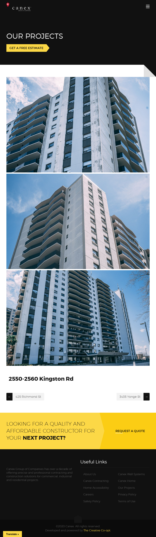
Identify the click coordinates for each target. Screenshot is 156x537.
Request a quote (130, 431)
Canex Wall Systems (131, 474)
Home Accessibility (96, 487)
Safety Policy (91, 501)
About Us (89, 474)
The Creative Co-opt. (97, 530)
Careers (88, 494)
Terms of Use (126, 501)
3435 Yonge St (130, 397)
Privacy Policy (127, 494)
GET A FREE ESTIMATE (26, 48)
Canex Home (127, 480)
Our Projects (126, 487)
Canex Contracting (95, 480)
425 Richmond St (28, 397)
